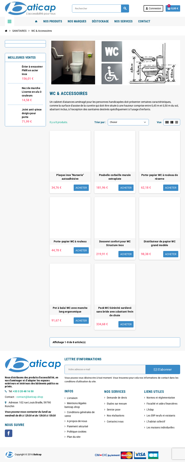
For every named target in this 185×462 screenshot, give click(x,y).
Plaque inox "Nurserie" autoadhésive (70, 177)
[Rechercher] (100, 8)
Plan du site (73, 436)
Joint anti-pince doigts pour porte (32, 113)
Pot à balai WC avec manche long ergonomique (70, 309)
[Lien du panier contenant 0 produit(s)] (173, 8)
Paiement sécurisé (77, 426)
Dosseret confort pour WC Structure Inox (115, 243)
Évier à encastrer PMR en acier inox (32, 70)
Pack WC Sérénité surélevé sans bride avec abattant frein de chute (114, 311)
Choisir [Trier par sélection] (113, 122)
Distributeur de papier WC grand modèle (159, 243)
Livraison (72, 398)
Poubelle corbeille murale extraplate (115, 177)
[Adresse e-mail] (105, 369)
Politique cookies (76, 431)
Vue (159, 122)
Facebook (8, 433)
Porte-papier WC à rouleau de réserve (159, 177)
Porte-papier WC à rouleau (70, 241)
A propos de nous (77, 421)
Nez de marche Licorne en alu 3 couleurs (31, 92)
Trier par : (100, 122)
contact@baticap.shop (29, 396)
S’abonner (163, 369)
